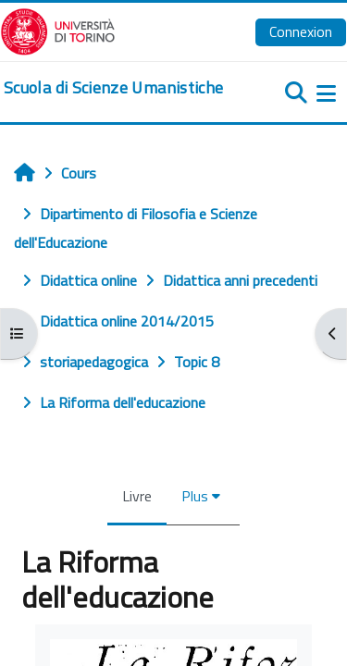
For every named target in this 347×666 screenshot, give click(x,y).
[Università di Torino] (58, 29)
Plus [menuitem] (194, 496)
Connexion (300, 31)
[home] (113, 88)
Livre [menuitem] (137, 496)
